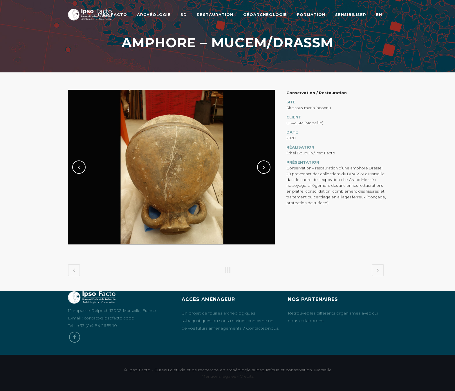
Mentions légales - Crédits (227, 376)
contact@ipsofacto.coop (109, 318)
